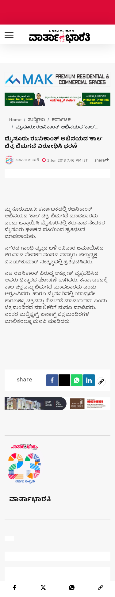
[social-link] (101, 381)
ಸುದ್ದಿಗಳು (36, 120)
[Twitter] (64, 380)
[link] (100, 587)
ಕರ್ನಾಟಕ (61, 120)
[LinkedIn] (89, 380)
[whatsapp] (71, 587)
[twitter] (43, 587)
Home (15, 120)
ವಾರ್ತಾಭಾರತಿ (30, 500)
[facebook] (52, 380)
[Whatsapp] (77, 380)
